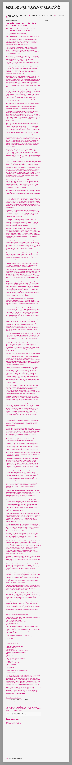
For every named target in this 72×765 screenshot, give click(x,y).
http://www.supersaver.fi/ (13, 35)
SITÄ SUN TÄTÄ (43, 17)
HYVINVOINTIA (61, 15)
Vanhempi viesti (36, 756)
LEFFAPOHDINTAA (14, 17)
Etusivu (23, 756)
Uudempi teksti (10, 756)
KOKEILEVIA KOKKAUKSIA (16, 15)
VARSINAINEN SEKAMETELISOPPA (33, 7)
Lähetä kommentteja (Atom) (15, 758)
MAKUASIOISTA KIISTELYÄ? (42, 15)
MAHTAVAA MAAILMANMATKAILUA (30, 17)
